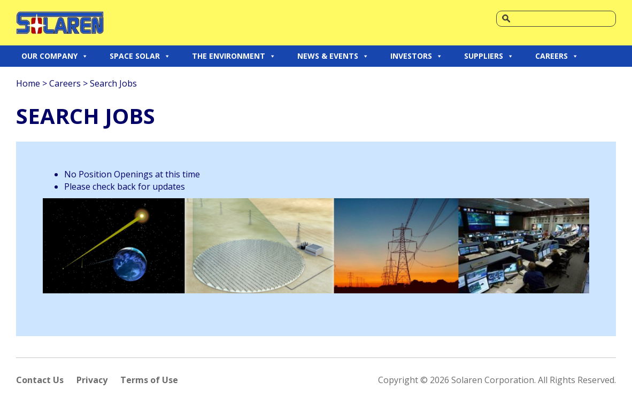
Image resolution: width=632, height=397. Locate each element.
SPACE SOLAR (140, 56)
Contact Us (40, 380)
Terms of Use (149, 380)
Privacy (91, 380)
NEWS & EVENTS (333, 56)
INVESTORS (416, 56)
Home (28, 83)
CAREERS (557, 56)
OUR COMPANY (54, 56)
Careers (65, 83)
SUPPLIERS (489, 56)
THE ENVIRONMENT (234, 56)
